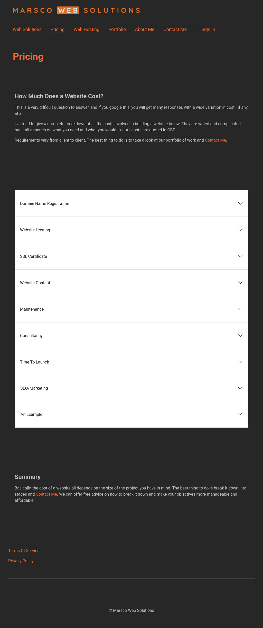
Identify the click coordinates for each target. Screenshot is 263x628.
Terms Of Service (24, 550)
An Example (31, 414)
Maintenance (32, 309)
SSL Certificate (33, 256)
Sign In (205, 29)
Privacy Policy (21, 560)
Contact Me (175, 29)
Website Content (35, 282)
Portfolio (117, 29)
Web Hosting (86, 29)
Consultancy (31, 335)
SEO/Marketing (34, 388)
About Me (144, 29)
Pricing (57, 29)
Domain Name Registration (44, 203)
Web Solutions (27, 29)
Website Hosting (35, 230)
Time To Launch (34, 362)
